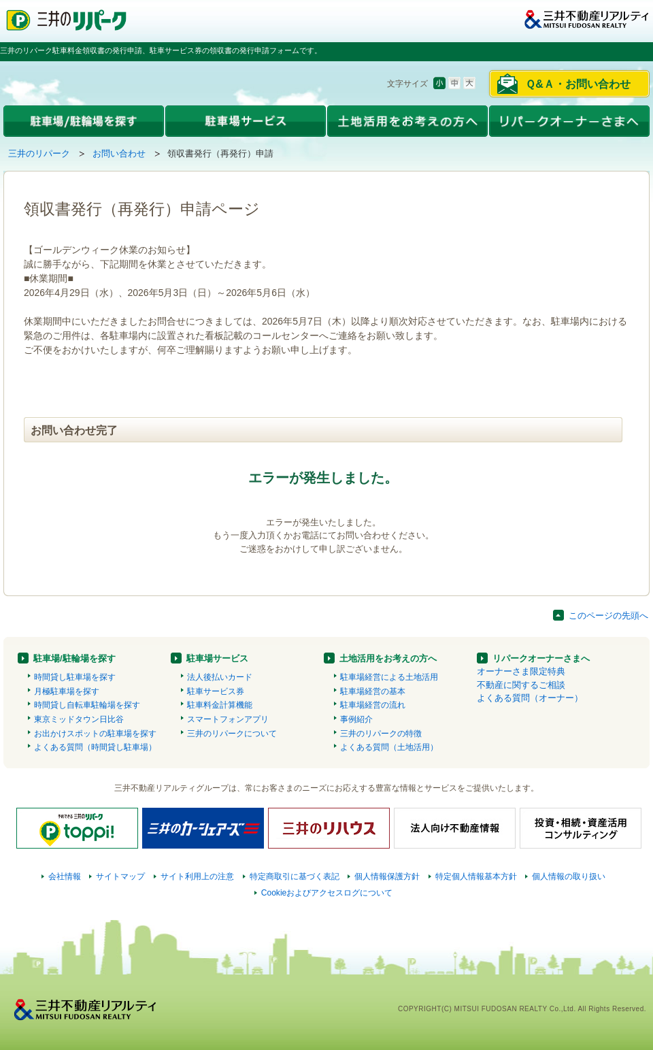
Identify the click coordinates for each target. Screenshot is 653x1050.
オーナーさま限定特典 (521, 671)
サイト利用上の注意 (197, 876)
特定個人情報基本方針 (476, 876)
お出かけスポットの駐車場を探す (95, 733)
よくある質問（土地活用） (389, 747)
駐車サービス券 (215, 691)
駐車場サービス (217, 658)
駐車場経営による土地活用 (389, 677)
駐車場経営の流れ (372, 705)
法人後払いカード (219, 677)
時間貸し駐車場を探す (75, 677)
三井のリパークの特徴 (381, 733)
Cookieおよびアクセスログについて (327, 893)
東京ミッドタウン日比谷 (79, 719)
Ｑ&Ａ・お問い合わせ (578, 84)
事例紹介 (356, 719)
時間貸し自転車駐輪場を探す (87, 705)
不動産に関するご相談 (521, 685)
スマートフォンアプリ (228, 719)
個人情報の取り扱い (568, 876)
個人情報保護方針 (387, 876)
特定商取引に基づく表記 (294, 876)
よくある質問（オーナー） (530, 698)
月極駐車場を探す (66, 691)
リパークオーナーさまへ (541, 658)
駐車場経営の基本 (372, 691)
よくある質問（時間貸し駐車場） (95, 747)
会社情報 (64, 876)
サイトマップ (120, 876)
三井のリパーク (39, 153)
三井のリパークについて (232, 733)
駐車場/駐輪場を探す (74, 658)
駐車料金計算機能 (219, 705)
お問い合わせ (119, 153)
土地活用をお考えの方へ (388, 658)
